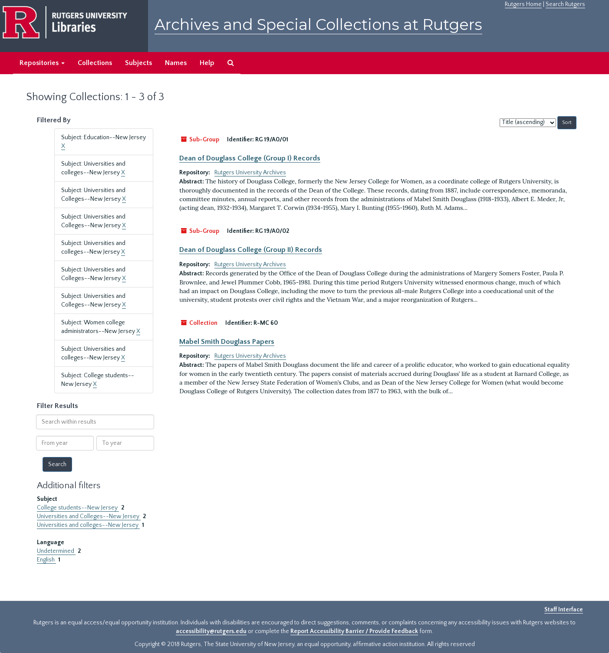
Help (207, 63)
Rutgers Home (523, 4)
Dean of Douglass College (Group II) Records (250, 250)
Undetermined (56, 551)
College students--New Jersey (78, 507)
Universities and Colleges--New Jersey (89, 516)
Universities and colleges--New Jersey (88, 525)
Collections (95, 63)
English (46, 559)
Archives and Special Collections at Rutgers (318, 24)
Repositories (42, 63)
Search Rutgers (565, 4)
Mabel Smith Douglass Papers (226, 342)
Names (176, 63)
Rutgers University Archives (250, 172)
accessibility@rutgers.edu (211, 631)
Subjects (138, 63)
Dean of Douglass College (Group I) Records (249, 158)
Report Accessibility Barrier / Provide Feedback (354, 631)
